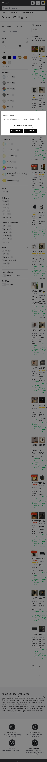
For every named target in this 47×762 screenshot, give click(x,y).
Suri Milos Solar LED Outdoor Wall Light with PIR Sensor (34, 462)
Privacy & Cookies (16, 737)
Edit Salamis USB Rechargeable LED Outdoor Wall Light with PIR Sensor (42, 463)
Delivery (4, 733)
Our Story (27, 726)
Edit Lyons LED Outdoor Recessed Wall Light (42, 138)
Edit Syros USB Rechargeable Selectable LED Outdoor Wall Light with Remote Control (35, 608)
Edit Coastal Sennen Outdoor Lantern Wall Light (34, 245)
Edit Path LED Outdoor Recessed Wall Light (35, 423)
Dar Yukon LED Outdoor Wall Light (42, 351)
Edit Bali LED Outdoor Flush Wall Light (34, 172)
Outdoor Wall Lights (26, 13)
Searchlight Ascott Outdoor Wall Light (42, 601)
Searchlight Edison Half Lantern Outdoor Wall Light (35, 531)
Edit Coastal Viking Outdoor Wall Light (34, 280)
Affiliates (27, 731)
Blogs (26, 729)
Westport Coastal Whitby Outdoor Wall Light (42, 495)
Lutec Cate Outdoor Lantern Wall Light (34, 387)
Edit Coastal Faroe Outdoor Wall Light (42, 387)
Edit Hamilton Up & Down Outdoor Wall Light (42, 317)
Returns (4, 736)
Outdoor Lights (12, 13)
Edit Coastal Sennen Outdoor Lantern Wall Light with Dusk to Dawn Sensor (42, 213)
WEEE (3, 738)
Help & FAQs (5, 728)
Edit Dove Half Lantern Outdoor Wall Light (34, 352)
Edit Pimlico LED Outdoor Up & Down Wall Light (34, 568)
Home (4, 13)
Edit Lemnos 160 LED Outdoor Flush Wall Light (42, 424)
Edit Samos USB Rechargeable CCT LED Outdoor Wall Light (42, 532)
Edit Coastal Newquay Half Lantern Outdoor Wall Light (42, 174)
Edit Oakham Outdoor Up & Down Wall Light (34, 138)
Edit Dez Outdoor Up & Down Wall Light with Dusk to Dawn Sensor (42, 67)
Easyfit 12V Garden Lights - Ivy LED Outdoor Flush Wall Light (35, 66)
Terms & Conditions (16, 733)
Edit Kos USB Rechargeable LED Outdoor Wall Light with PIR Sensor (35, 498)
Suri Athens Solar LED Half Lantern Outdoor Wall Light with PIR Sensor (42, 570)
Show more (6, 67)
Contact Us (5, 731)
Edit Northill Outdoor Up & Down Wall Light (42, 245)
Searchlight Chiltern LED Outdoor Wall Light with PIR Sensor (35, 318)
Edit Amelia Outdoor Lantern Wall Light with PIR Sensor (35, 107)
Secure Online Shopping (17, 729)
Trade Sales (16, 741)
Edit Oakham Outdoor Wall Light (42, 103)
